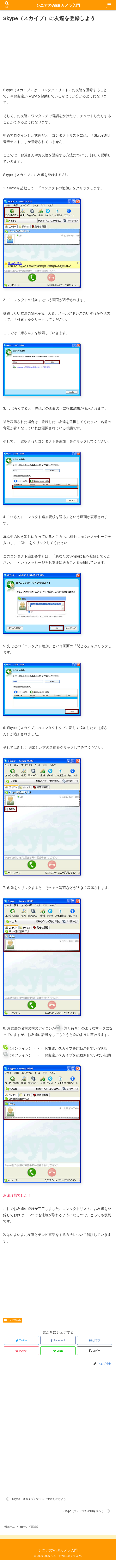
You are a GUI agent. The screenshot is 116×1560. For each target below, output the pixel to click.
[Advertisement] (58, 52)
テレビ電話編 (12, 1320)
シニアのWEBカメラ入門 (58, 5)
